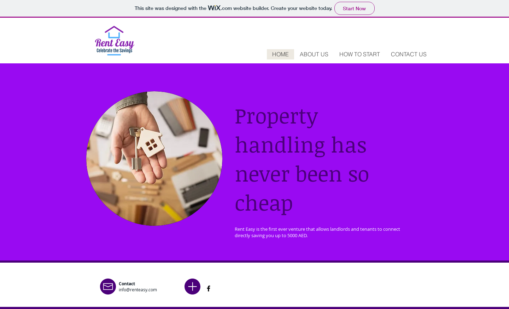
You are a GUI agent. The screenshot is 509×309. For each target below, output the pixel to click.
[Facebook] (208, 288)
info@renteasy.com (138, 289)
